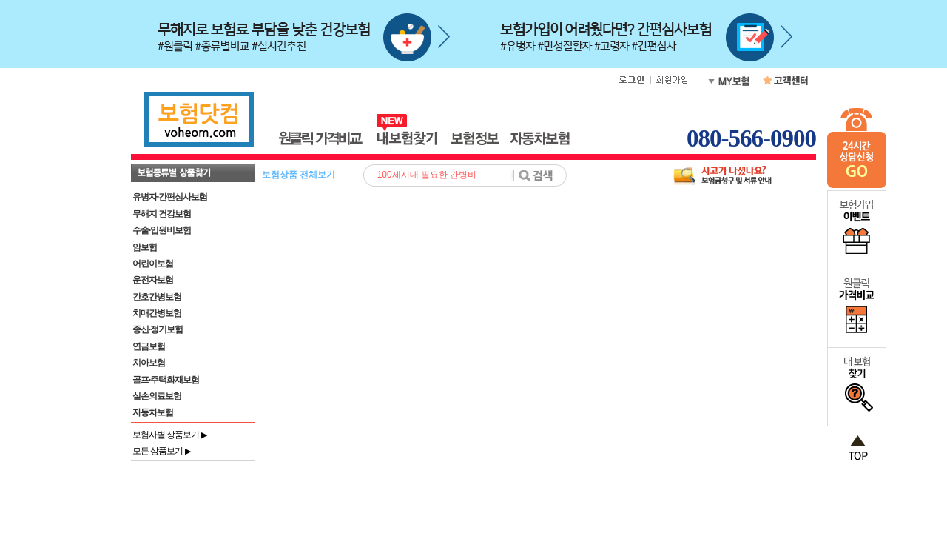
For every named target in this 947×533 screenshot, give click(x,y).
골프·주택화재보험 (165, 380)
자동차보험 (152, 412)
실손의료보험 (156, 396)
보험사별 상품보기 (169, 434)
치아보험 (148, 363)
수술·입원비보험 (161, 230)
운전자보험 (152, 280)
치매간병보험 (156, 313)
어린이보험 (152, 263)
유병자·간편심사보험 (169, 197)
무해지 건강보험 (161, 214)
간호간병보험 (156, 297)
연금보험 (148, 346)
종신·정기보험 (157, 329)
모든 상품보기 (161, 451)
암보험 (144, 247)
